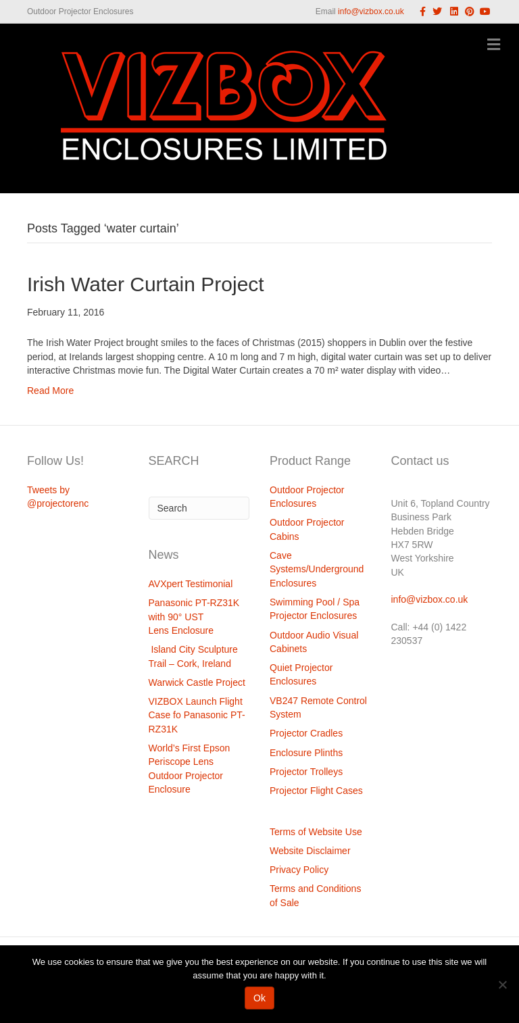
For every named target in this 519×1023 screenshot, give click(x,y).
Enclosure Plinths (306, 752)
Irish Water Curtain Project (145, 284)
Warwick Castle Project (197, 682)
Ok (259, 998)
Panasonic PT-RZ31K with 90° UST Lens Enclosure (194, 616)
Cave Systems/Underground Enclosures (317, 569)
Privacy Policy (299, 869)
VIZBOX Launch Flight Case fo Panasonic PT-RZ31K (197, 715)
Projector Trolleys (306, 771)
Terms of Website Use (316, 831)
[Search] (199, 508)
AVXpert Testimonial (191, 583)
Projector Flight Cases (316, 790)
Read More (50, 390)
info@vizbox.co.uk (371, 11)
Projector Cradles (306, 733)
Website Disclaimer (310, 850)
